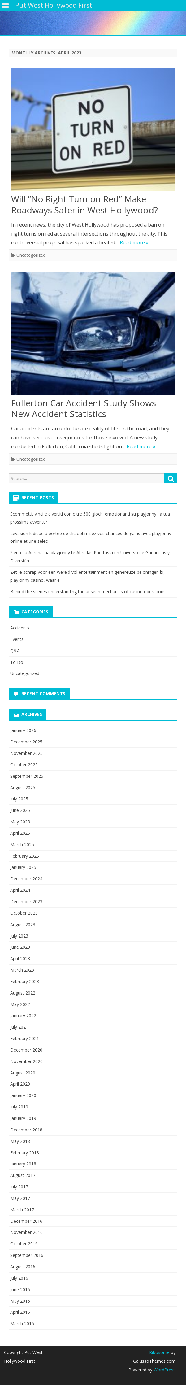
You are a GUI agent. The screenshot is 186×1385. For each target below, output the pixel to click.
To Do (16, 662)
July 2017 (19, 1187)
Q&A (15, 651)
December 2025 (26, 742)
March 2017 (22, 1210)
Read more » (134, 242)
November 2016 (26, 1232)
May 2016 (20, 1301)
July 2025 (19, 799)
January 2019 (23, 1118)
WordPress (163, 1370)
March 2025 (22, 844)
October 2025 (24, 765)
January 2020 (23, 1095)
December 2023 (26, 901)
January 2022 (23, 1015)
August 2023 (22, 924)
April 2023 (20, 958)
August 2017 (22, 1175)
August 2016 (22, 1267)
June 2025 (20, 810)
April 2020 (20, 1084)
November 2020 (26, 1061)
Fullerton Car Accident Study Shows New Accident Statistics (83, 408)
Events (17, 639)
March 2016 (22, 1323)
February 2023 (24, 981)
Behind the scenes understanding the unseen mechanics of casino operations (88, 592)
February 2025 (24, 856)
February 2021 (24, 1038)
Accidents (19, 628)
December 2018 (26, 1130)
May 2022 (20, 1004)
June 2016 (20, 1289)
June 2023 (20, 947)
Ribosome (159, 1352)
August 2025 (22, 787)
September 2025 (26, 776)
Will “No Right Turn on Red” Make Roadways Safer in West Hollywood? (84, 204)
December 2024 (26, 879)
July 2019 (19, 1107)
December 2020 (26, 1050)
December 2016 (26, 1221)
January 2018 (23, 1164)
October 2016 (24, 1244)
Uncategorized (30, 255)
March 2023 (22, 970)
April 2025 (20, 833)
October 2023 (24, 913)
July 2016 (19, 1278)
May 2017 (20, 1198)
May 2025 (20, 822)
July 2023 (19, 936)
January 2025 (23, 867)
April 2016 (20, 1312)
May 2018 (20, 1141)
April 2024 (20, 890)
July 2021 (19, 1027)
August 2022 (22, 993)
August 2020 (22, 1073)
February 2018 (24, 1153)
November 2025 (26, 753)
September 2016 (26, 1255)
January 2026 (23, 730)
